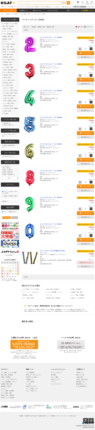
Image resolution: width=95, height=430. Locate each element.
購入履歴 (53, 374)
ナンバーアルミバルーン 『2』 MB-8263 (51, 37)
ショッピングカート (56, 384)
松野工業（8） (7, 123)
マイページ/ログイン (56, 372)
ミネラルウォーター (29, 6)
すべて (5, 191)
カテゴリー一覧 (8, 10)
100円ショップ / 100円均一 (8, 397)
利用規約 (53, 416)
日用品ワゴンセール (31, 386)
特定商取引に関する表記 (31, 416)
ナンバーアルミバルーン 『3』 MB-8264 (51, 64)
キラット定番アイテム (32, 388)
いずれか (11, 191)
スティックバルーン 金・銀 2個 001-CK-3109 (52, 250)
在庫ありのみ (12, 211)
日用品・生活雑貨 (76, 289)
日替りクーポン (37, 10)
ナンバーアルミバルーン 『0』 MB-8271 (51, 224)
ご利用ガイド (79, 372)
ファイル (49, 295)
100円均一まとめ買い (31, 377)
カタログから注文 (52, 10)
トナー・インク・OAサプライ (31, 292)
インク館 (28, 384)
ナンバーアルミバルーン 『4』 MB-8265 (51, 90)
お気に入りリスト (56, 379)
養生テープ (38, 6)
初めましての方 (80, 374)
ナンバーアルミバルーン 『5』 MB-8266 (51, 117)
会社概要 (21, 416)
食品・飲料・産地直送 (53, 289)
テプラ (43, 6)
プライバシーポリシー (62, 416)
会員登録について (81, 381)
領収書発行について (81, 384)
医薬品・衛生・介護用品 (53, 298)
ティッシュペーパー (19, 6)
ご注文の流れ (79, 377)
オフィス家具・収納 (28, 298)
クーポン (53, 381)
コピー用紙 (10, 6)
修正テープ (49, 6)
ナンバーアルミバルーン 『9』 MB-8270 (51, 197)
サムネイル (89, 26)
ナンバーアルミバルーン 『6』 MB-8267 (51, 144)
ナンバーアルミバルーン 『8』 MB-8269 (51, 170)
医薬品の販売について (44, 416)
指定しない (26, 27)
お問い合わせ (73, 416)
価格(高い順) (50, 27)
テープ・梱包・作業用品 (77, 295)
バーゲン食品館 (30, 381)
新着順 (34, 27)
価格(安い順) (41, 27)
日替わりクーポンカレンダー (33, 374)
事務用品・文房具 (27, 295)
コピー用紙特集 (30, 372)
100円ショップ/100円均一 (78, 298)
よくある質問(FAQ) (81, 386)
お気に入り (85, 57)
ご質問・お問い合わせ (82, 379)
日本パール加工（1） (9, 125)
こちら (27, 358)
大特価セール (23, 10)
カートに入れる (86, 53)
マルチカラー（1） (8, 156)
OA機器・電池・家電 (76, 292)
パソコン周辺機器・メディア (54, 292)
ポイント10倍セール (31, 390)
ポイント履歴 (54, 377)
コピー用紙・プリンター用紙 (30, 289)
